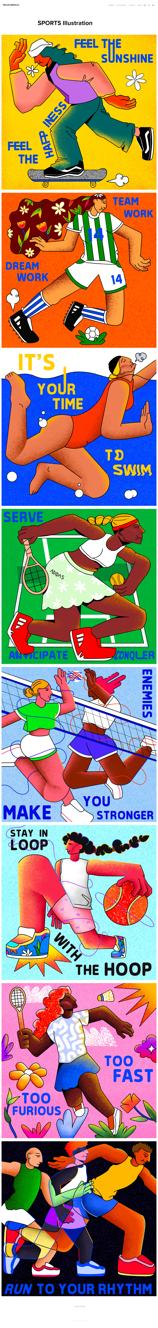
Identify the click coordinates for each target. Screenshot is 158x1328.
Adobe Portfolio (82, 1321)
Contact (132, 5)
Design (111, 5)
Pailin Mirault (11, 5)
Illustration (121, 5)
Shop (140, 5)
